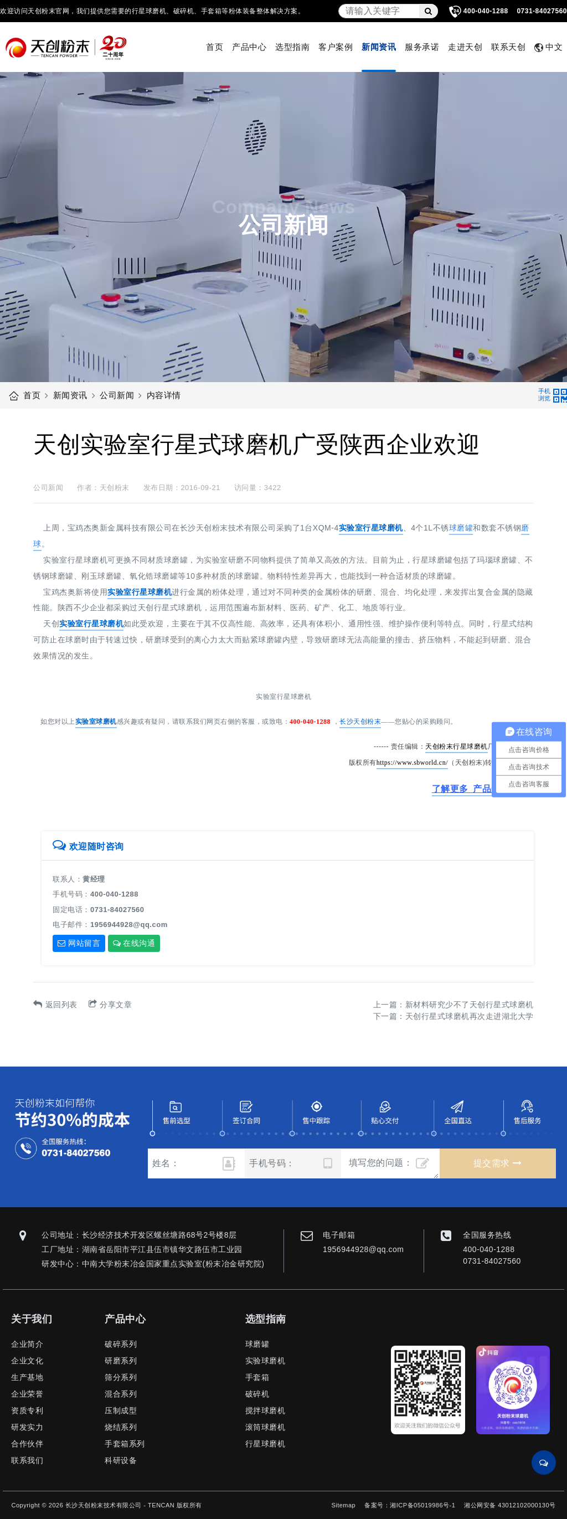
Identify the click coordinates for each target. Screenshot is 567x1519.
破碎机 (257, 1393)
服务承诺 (422, 47)
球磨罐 (257, 1344)
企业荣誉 (27, 1393)
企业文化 (27, 1360)
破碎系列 (121, 1344)
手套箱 (257, 1377)
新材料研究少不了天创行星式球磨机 (469, 1004)
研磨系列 (121, 1360)
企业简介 (27, 1344)
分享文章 (110, 1004)
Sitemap (343, 1505)
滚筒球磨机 (265, 1427)
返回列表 (55, 1004)
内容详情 (164, 395)
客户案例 (335, 47)
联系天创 (508, 47)
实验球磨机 (265, 1360)
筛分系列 (121, 1377)
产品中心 (249, 47)
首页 (214, 47)
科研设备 (121, 1460)
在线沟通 (134, 943)
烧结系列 (121, 1427)
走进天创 (465, 47)
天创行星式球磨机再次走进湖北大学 (469, 1016)
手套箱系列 (125, 1443)
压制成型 (121, 1410)
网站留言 (79, 943)
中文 (548, 47)
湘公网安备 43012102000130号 (509, 1505)
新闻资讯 (379, 47)
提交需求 (497, 1163)
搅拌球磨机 (265, 1410)
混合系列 (121, 1393)
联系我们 (27, 1460)
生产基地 (27, 1377)
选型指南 (292, 47)
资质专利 (27, 1410)
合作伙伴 (27, 1443)
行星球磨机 (265, 1443)
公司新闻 (117, 395)
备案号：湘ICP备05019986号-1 (409, 1505)
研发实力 (27, 1427)
